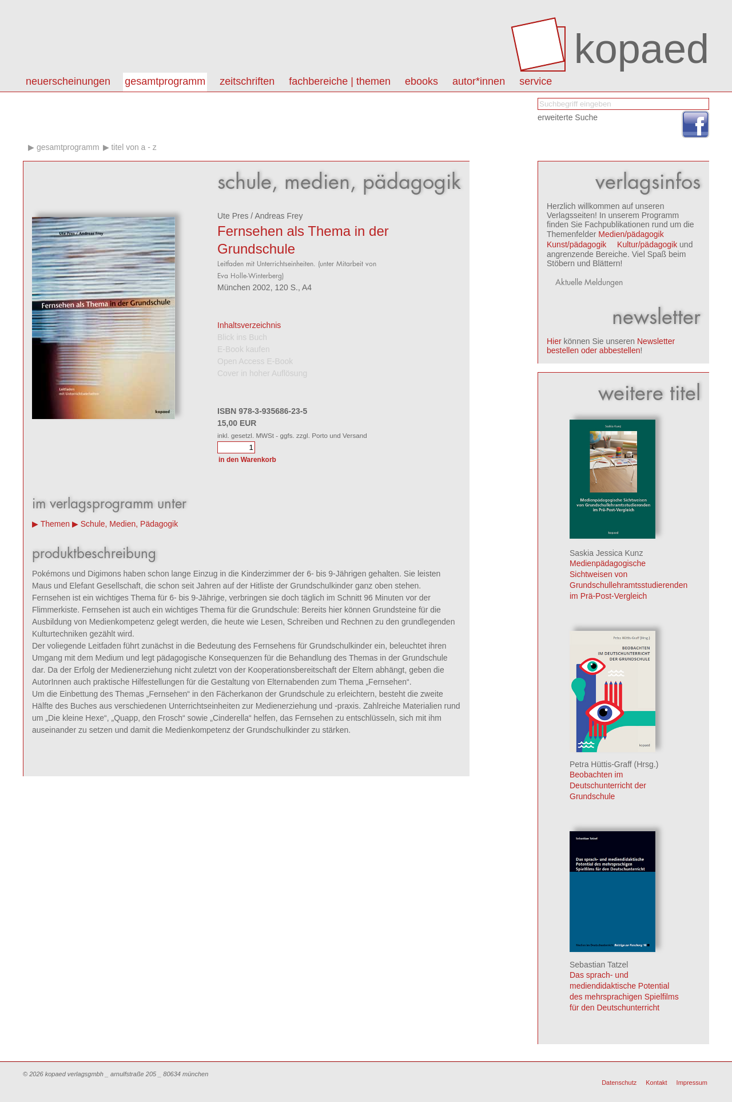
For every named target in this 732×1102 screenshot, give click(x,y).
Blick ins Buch (242, 337)
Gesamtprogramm (165, 81)
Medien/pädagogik (630, 234)
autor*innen (478, 81)
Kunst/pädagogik (576, 244)
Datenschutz (619, 1082)
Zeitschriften (247, 81)
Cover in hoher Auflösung (262, 373)
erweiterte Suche (568, 117)
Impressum (692, 1082)
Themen (55, 523)
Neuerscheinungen (68, 81)
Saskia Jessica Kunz (606, 553)
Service (535, 81)
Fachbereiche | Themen (340, 81)
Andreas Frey (278, 215)
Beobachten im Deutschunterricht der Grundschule (608, 785)
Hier (554, 341)
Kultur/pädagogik (647, 244)
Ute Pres (232, 215)
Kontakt (656, 1082)
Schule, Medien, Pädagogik (129, 523)
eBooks (421, 81)
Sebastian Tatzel (599, 964)
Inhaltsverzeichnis (249, 325)
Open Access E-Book (255, 361)
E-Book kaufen (243, 349)
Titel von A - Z (133, 147)
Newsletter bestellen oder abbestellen (611, 346)
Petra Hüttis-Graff (601, 764)
